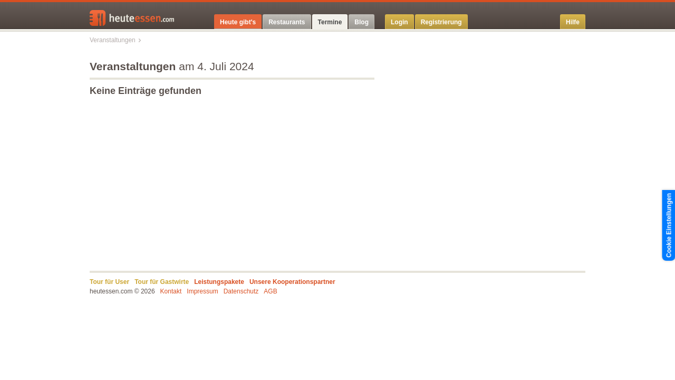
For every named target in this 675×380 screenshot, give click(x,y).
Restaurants (286, 22)
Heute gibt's (238, 22)
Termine (330, 22)
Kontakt (171, 291)
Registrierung (441, 22)
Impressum (202, 291)
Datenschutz (241, 291)
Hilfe (573, 22)
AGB (270, 291)
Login (399, 22)
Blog (361, 22)
